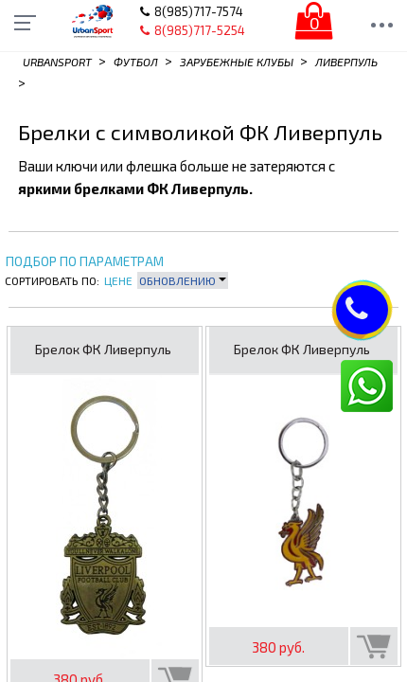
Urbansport (57, 61)
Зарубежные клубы (236, 61)
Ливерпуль (346, 61)
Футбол (136, 61)
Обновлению (182, 280)
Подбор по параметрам (85, 262)
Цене (118, 280)
